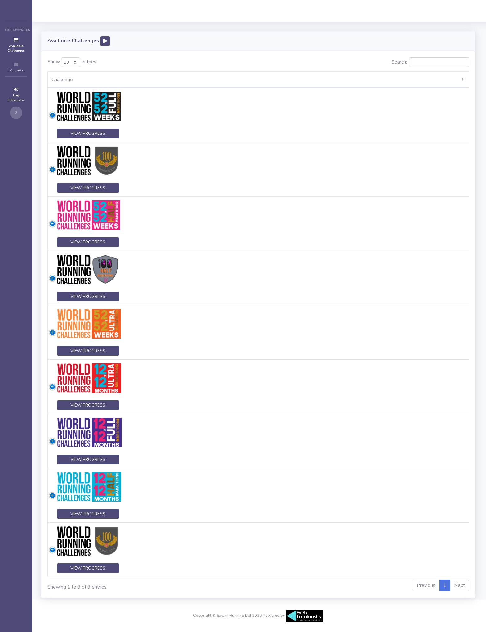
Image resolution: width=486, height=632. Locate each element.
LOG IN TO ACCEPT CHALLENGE (447, 102)
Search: (430, 62)
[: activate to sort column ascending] (447, 80)
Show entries (102, 62)
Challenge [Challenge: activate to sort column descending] (92, 79)
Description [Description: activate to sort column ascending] (169, 79)
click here (304, 117)
